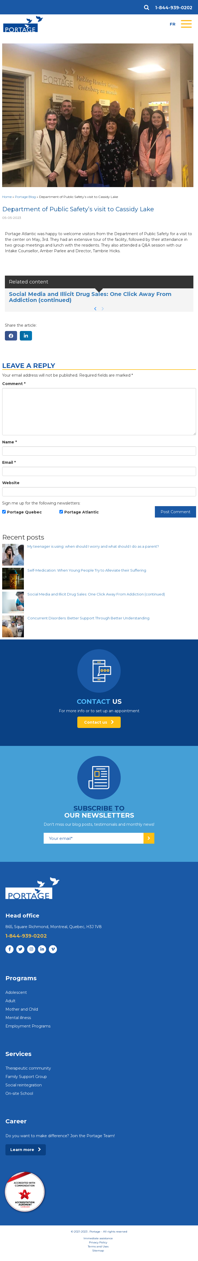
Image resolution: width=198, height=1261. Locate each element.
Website (11, 482)
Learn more (25, 1149)
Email (9, 462)
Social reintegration (23, 1085)
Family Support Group (26, 1076)
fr (172, 24)
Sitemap (98, 1250)
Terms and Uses (98, 1246)
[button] (95, 309)
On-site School (19, 1093)
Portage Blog (25, 197)
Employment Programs (27, 1026)
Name (9, 442)
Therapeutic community (28, 1068)
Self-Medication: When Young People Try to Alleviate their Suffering (86, 570)
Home (7, 197)
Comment (13, 383)
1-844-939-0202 (173, 8)
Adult (10, 1000)
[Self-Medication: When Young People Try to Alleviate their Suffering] (13, 578)
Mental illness (18, 1017)
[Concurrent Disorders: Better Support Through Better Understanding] (13, 626)
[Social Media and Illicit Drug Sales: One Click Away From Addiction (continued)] (13, 602)
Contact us (99, 722)
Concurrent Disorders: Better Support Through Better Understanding (88, 618)
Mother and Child (21, 1009)
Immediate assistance (98, 1238)
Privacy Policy (98, 1242)
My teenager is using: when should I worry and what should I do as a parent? (93, 546)
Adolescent (16, 992)
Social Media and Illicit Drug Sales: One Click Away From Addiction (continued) (90, 297)
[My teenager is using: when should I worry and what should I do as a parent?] (13, 555)
